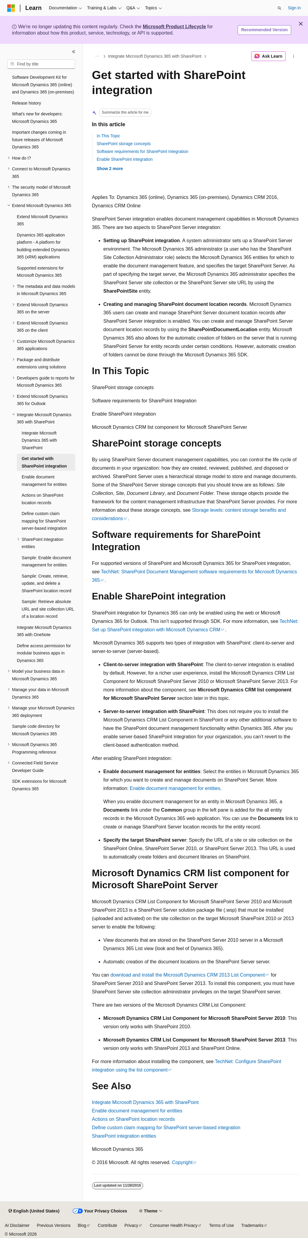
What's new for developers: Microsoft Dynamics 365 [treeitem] (37, 117)
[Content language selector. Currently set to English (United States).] (34, 1211)
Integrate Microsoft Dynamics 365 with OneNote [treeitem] (44, 631)
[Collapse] (73, 51)
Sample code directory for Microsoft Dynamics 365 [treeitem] (36, 730)
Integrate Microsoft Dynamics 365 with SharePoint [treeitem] (39, 440)
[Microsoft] (11, 8)
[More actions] (293, 56)
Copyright (182, 1162)
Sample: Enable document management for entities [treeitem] (46, 561)
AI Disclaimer (17, 1225)
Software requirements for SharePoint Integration (142, 151)
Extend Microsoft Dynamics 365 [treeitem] (42, 220)
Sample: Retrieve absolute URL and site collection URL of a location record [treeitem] (48, 609)
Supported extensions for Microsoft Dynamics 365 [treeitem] (40, 272)
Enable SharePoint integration (125, 159)
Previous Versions (53, 1225)
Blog (82, 1225)
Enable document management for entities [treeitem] (44, 480)
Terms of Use (221, 1225)
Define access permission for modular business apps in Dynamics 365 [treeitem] (44, 653)
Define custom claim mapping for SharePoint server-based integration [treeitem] (44, 521)
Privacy (131, 1225)
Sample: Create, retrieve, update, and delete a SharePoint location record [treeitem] (46, 583)
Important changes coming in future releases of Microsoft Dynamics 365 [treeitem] (39, 139)
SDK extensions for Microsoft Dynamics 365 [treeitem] (39, 785)
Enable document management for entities (175, 788)
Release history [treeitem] (26, 103)
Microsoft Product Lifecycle (174, 26)
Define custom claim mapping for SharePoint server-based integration (166, 1127)
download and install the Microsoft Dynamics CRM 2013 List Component (187, 974)
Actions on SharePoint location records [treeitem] (42, 499)
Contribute (107, 1225)
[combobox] (41, 64)
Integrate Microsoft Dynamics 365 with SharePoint (154, 56)
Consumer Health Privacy (174, 1225)
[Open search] (279, 8)
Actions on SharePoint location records (133, 1119)
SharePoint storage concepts (124, 143)
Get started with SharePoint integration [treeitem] (44, 462)
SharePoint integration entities (124, 1136)
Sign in (294, 7)
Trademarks (252, 1225)
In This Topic (108, 135)
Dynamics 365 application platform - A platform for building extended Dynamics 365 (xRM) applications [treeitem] (43, 246)
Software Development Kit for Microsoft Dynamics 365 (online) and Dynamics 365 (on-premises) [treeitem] (43, 84)
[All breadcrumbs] (97, 56)
